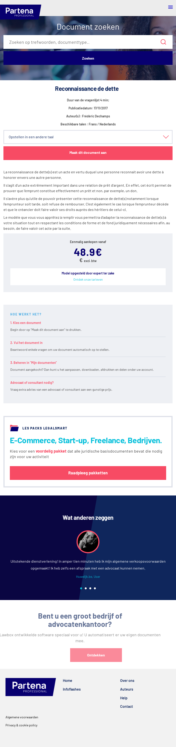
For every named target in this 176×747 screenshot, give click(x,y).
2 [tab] (85, 588)
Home (67, 680)
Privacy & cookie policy (21, 725)
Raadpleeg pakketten (88, 472)
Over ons (127, 680)
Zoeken (88, 58)
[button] (88, 137)
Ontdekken (110, 655)
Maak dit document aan (88, 152)
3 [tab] (90, 588)
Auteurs (126, 689)
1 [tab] (81, 588)
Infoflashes (72, 689)
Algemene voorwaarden (22, 717)
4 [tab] (95, 588)
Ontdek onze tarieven (88, 279)
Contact (126, 706)
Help (123, 698)
